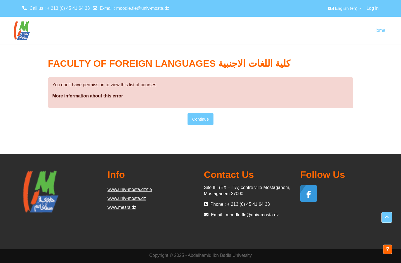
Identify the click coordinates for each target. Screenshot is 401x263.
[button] (344, 8)
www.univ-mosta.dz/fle (129, 189)
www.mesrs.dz (121, 207)
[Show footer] (387, 249)
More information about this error (87, 96)
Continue (200, 119)
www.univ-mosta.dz (126, 198)
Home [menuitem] (379, 30)
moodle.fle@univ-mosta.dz (142, 8)
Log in (372, 8)
